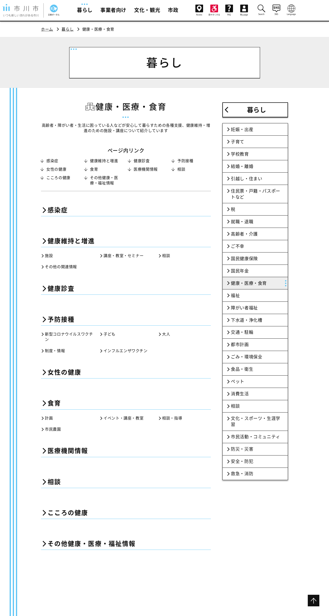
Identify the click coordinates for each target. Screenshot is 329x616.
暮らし (85, 10)
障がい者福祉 (244, 308)
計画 (49, 418)
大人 (166, 334)
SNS (276, 10)
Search (261, 10)
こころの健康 (58, 177)
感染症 (52, 160)
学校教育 (240, 154)
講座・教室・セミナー (123, 255)
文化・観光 (147, 10)
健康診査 (142, 160)
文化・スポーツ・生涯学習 (255, 421)
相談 (181, 169)
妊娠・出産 (242, 129)
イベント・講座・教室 (123, 418)
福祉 (235, 295)
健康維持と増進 (104, 160)
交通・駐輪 (242, 332)
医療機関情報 (146, 169)
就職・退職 (242, 221)
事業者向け (113, 10)
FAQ (229, 10)
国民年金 (240, 271)
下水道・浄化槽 (246, 320)
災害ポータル (54, 10)
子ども (109, 334)
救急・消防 (242, 473)
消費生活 (240, 394)
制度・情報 (55, 350)
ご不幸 (237, 246)
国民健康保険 (244, 258)
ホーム (47, 29)
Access (199, 10)
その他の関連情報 (61, 266)
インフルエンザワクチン (125, 350)
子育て (237, 142)
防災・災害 (242, 449)
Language (291, 10)
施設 (49, 255)
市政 (173, 10)
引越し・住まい (246, 179)
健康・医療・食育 (249, 283)
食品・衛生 (242, 369)
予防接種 (185, 160)
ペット (237, 381)
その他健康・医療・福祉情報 (104, 180)
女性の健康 (56, 169)
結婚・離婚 (242, 166)
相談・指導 (172, 418)
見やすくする (214, 10)
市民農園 (53, 429)
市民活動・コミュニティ (255, 437)
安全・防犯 (242, 461)
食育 (94, 169)
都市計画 (240, 344)
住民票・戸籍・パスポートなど (255, 194)
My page (244, 10)
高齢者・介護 (244, 234)
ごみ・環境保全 (246, 357)
